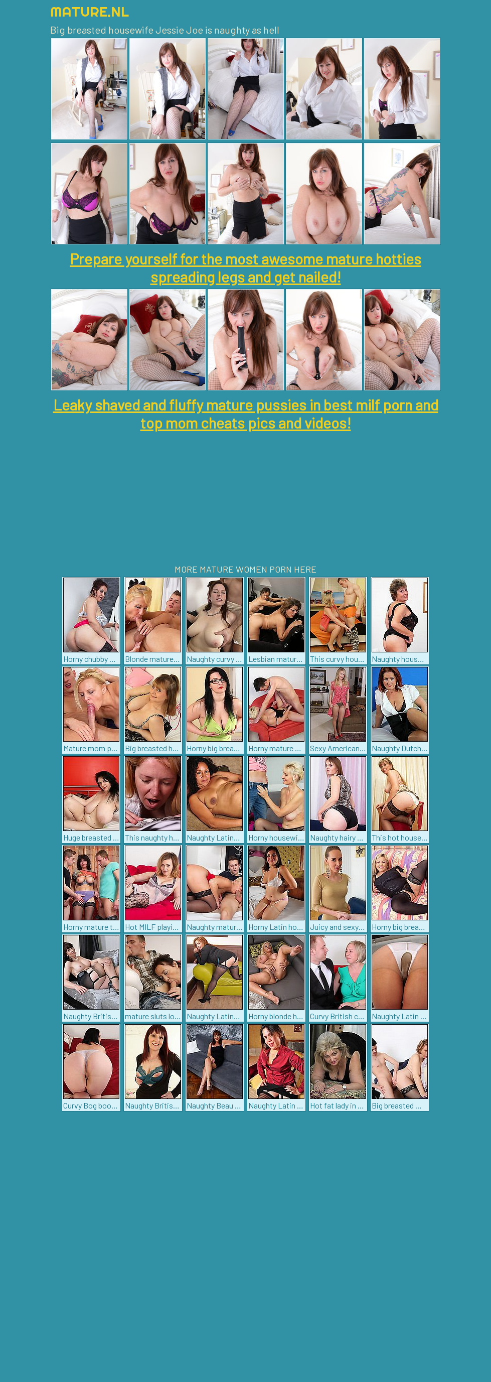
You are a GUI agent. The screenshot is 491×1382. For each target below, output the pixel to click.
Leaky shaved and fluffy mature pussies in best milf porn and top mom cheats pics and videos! (245, 413)
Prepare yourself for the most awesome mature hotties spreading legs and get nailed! (245, 267)
